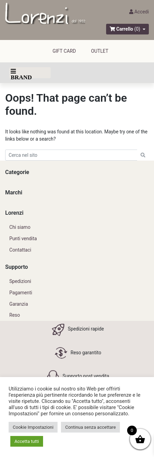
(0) (137, 29)
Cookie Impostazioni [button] (33, 427)
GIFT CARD (64, 51)
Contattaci (20, 250)
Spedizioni (20, 281)
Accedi (139, 11)
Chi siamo (19, 227)
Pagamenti (20, 292)
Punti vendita (23, 238)
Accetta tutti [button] (26, 441)
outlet (99, 51)
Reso (14, 315)
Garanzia (18, 304)
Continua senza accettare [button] (90, 427)
